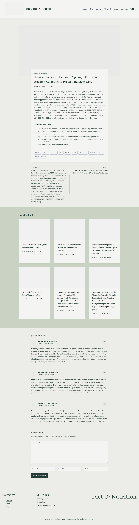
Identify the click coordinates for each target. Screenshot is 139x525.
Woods (43, 157)
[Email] (69, 469)
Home (84, 9)
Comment (36, 443)
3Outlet (45, 153)
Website (88, 469)
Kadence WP (90, 519)
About (98, 9)
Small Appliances (40, 73)
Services (124, 9)
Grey (61, 153)
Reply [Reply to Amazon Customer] (104, 404)
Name (35, 469)
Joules (67, 153)
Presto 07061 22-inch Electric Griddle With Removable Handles (69, 248)
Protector (92, 153)
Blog (91, 9)
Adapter (54, 153)
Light (75, 153)
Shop (116, 9)
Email (61, 469)
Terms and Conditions (46, 505)
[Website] (96, 469)
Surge (101, 153)
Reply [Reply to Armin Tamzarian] (104, 341)
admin (38, 86)
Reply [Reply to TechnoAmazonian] (104, 372)
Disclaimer (41, 502)
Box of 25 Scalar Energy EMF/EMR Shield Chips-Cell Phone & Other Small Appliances (89, 170)
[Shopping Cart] (132, 9)
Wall (37, 157)
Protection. (83, 153)
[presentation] (34, 229)
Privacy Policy (42, 499)
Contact (107, 9)
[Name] (43, 469)
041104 (37, 153)
